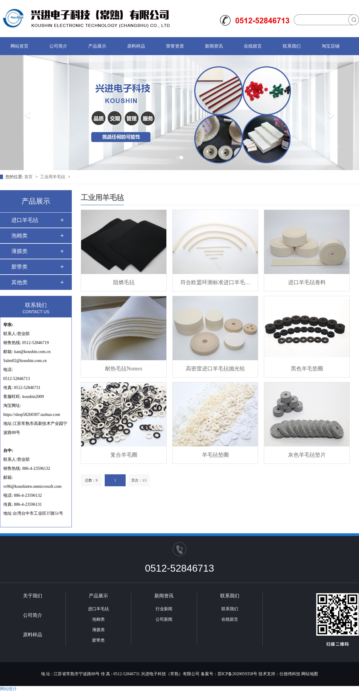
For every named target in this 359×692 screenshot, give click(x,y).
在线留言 (253, 46)
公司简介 (58, 46)
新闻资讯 (214, 46)
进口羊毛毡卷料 (307, 282)
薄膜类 (19, 251)
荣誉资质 (175, 46)
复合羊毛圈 (123, 455)
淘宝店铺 (331, 46)
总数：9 (91, 480)
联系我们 (292, 46)
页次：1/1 (139, 480)
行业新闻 (164, 609)
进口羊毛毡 (24, 220)
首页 (29, 177)
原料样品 (136, 46)
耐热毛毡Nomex (123, 369)
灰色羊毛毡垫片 (307, 455)
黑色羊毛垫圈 (307, 369)
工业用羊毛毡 (53, 177)
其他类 (19, 282)
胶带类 (19, 267)
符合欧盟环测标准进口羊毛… (215, 282)
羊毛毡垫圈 (215, 455)
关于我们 (32, 595)
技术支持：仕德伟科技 (279, 674)
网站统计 (8, 689)
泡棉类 (19, 236)
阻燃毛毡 (124, 282)
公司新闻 (164, 619)
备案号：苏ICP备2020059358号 (229, 674)
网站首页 (19, 46)
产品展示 (97, 46)
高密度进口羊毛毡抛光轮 (215, 369)
